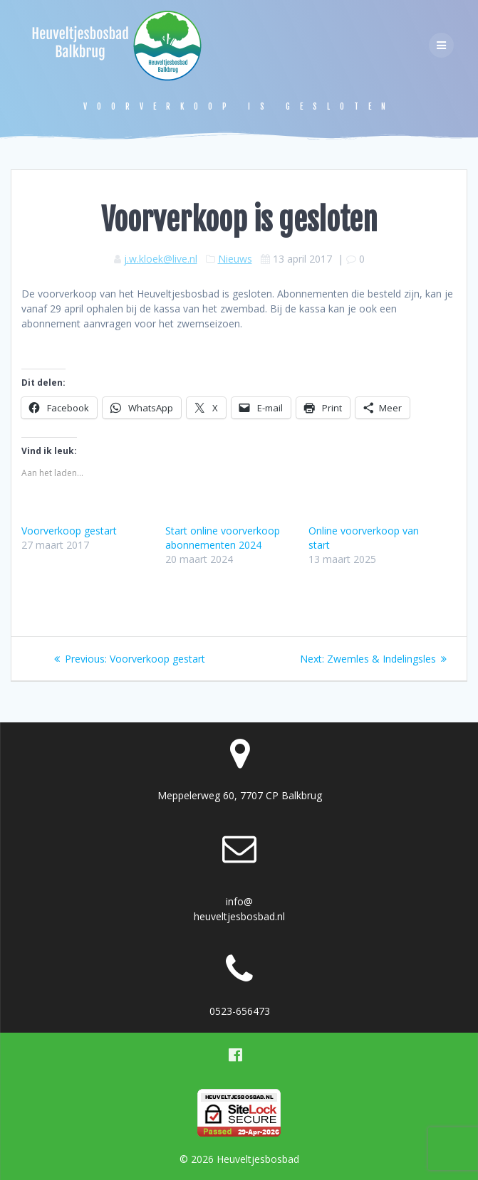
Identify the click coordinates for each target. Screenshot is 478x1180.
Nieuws (235, 258)
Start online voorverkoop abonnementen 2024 (222, 538)
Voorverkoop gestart (69, 530)
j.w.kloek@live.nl (160, 258)
